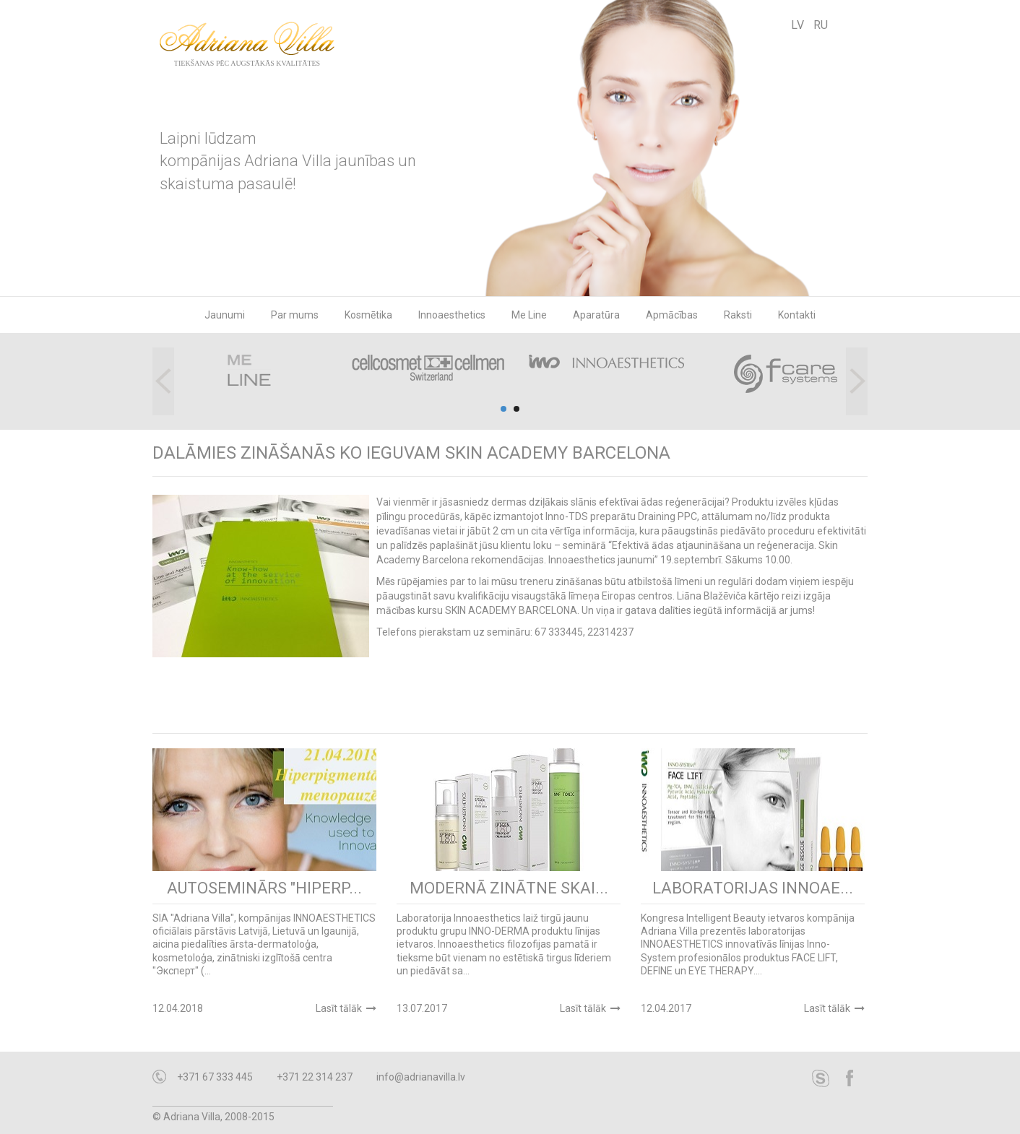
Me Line (529, 315)
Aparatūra (596, 315)
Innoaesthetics (451, 315)
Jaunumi (224, 315)
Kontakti (797, 315)
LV (797, 25)
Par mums (295, 315)
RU (820, 25)
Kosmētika (368, 315)
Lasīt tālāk (339, 1008)
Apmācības (672, 315)
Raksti (738, 315)
